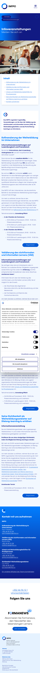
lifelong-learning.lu (7, 658)
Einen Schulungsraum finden (24, 474)
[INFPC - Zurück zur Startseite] (10, 6)
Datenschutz (5, 668)
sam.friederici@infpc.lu (10, 533)
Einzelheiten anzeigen (28, 354)
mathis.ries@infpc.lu (9, 545)
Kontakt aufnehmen (12, 101)
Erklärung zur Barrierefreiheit (10, 670)
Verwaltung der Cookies (9, 667)
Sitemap (4, 661)
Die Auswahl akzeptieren (20, 364)
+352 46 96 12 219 (8, 531)
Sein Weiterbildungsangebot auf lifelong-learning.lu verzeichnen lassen (17, 472)
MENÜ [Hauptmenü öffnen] (35, 7)
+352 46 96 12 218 (8, 543)
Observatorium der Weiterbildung (11, 660)
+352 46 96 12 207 (8, 565)
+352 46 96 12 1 (20, 590)
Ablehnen (20, 369)
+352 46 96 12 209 (8, 555)
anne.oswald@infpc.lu (10, 557)
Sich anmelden (20, 628)
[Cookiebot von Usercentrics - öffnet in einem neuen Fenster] (30, 303)
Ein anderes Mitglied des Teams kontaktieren (18, 572)
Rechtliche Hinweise (7, 665)
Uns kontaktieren (20, 593)
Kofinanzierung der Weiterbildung (25, 210)
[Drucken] (37, 16)
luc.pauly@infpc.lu (8, 567)
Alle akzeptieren (20, 359)
